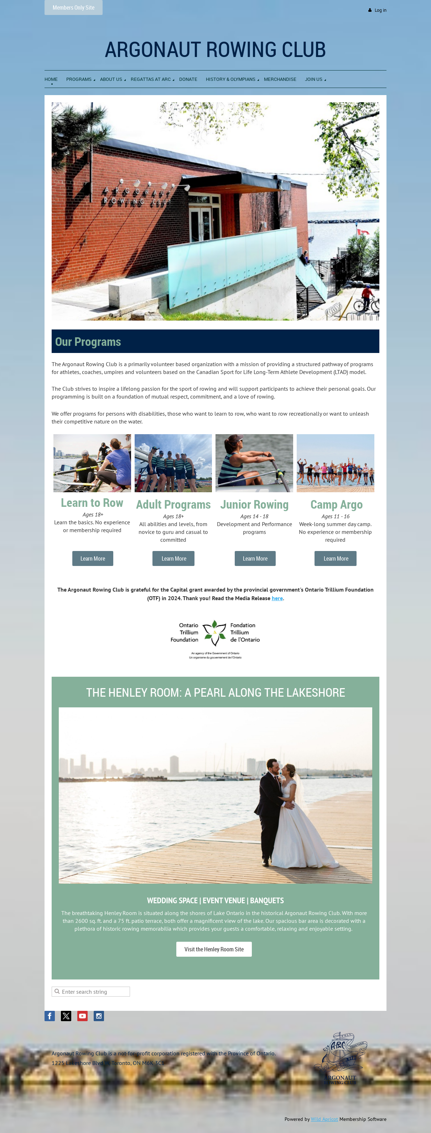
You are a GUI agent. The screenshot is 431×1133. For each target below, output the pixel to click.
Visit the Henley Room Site (214, 949)
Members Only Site (73, 7)
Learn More (93, 558)
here (277, 598)
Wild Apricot (324, 1119)
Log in (380, 10)
